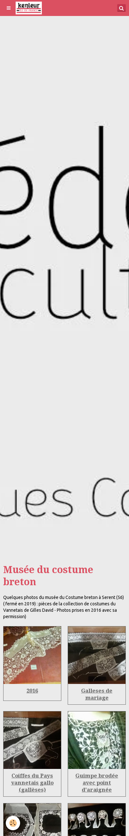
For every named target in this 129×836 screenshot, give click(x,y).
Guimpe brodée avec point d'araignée (96, 782)
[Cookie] (13, 823)
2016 (32, 690)
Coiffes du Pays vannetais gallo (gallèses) (32, 782)
